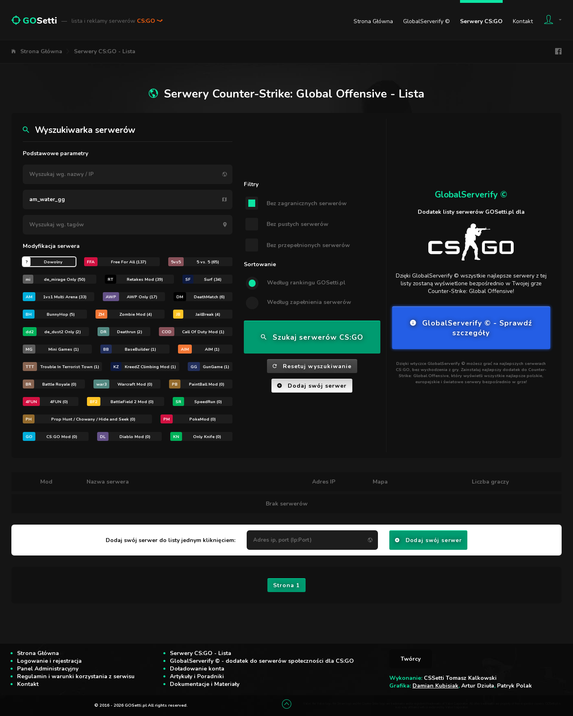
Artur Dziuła (477, 686)
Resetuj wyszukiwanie (312, 366)
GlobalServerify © (426, 21)
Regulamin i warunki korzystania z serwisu (76, 676)
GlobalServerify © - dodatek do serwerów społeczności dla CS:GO (262, 661)
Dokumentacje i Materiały (204, 684)
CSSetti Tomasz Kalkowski (460, 678)
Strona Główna (373, 21)
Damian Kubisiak (435, 686)
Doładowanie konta (197, 669)
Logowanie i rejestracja (49, 661)
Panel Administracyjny (47, 669)
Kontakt (523, 21)
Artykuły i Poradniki (197, 676)
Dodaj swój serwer (312, 386)
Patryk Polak (514, 686)
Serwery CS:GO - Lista (104, 51)
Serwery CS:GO (481, 21)
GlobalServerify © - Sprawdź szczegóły (471, 328)
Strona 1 (286, 585)
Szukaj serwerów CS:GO (312, 337)
